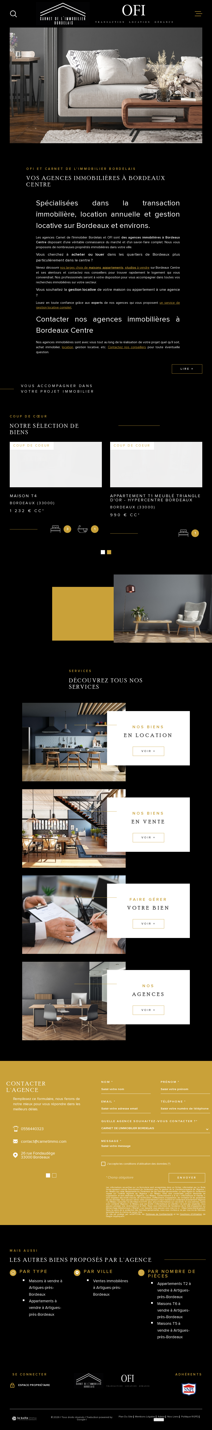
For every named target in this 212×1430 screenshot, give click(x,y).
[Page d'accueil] (106, 13)
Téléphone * (173, 1092)
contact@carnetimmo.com (43, 1132)
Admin (161, 1408)
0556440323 (32, 1120)
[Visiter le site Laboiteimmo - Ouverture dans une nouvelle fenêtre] (24, 1409)
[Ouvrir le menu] (198, 14)
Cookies (159, 1411)
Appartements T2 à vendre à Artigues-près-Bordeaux (174, 1281)
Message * (111, 1132)
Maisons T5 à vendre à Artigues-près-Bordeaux (173, 1321)
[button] (48, 1166)
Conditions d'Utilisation (191, 1205)
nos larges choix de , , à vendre (104, 275)
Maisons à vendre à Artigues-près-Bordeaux (45, 1279)
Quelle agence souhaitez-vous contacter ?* (149, 1112)
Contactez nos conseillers (127, 355)
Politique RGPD (189, 1408)
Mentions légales (145, 1408)
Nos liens (173, 1408)
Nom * (107, 1073)
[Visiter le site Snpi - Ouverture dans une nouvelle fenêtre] (188, 1380)
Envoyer (186, 1168)
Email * (108, 1092)
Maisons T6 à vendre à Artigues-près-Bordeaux (173, 1301)
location (67, 355)
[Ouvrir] (13, 14)
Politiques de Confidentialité (159, 1205)
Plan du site (125, 1408)
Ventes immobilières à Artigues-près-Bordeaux (110, 1279)
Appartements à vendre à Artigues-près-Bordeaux (45, 1299)
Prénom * (170, 1073)
